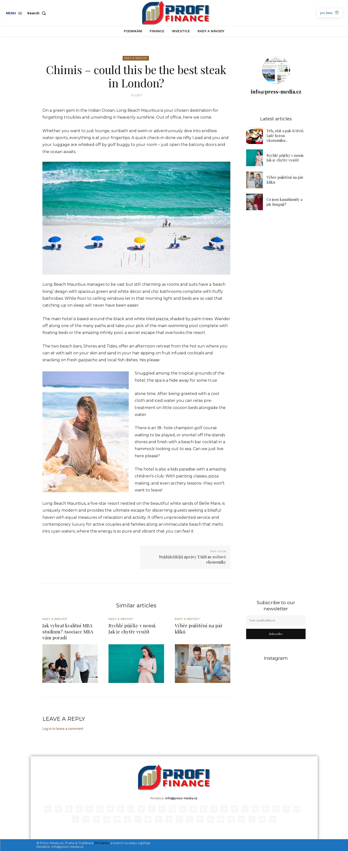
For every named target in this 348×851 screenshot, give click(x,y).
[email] (276, 620)
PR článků (102, 843)
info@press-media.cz (276, 91)
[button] (37, 13)
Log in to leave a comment (62, 729)
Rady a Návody (136, 58)
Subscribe (276, 634)
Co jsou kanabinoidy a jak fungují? (284, 202)
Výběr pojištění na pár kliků (199, 628)
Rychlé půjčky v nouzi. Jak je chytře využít (285, 158)
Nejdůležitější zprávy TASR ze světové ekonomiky (192, 559)
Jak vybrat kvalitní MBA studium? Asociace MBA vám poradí (67, 631)
